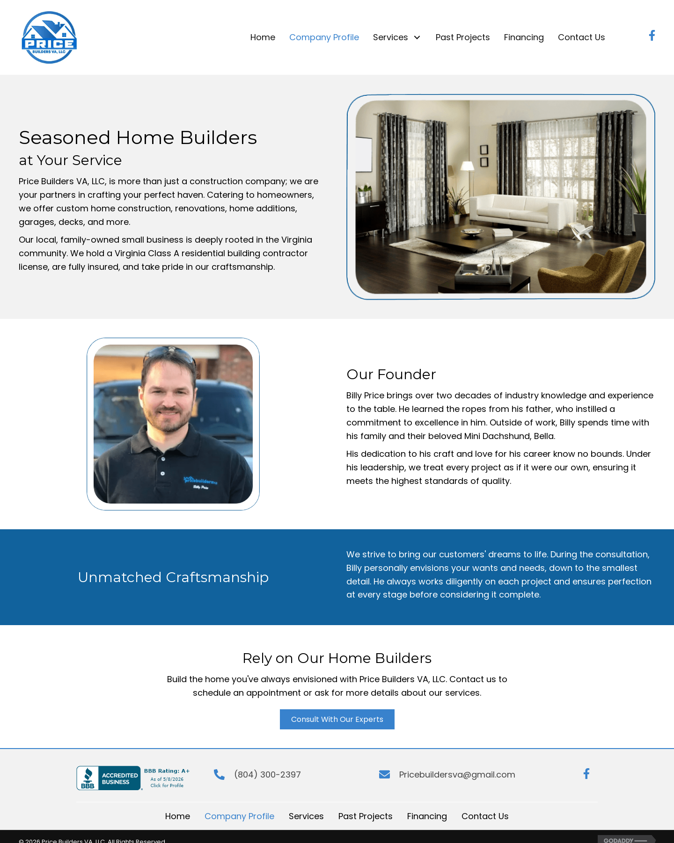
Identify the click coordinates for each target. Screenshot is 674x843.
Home (177, 816)
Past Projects (365, 816)
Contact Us (485, 816)
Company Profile (239, 816)
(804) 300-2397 (267, 774)
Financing (427, 816)
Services (306, 816)
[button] (417, 37)
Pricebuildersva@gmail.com (457, 774)
